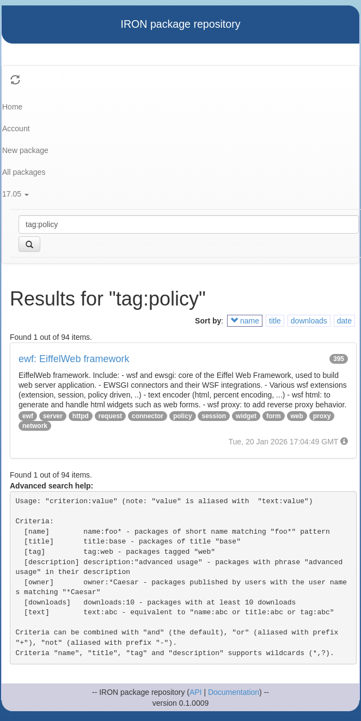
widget (246, 416)
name (244, 320)
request (110, 416)
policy (182, 416)
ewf (27, 416)
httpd (80, 416)
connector (147, 416)
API (195, 692)
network (34, 426)
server (53, 416)
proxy (322, 416)
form (273, 416)
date (344, 320)
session (213, 416)
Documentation (233, 692)
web (297, 416)
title (275, 320)
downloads (309, 320)
